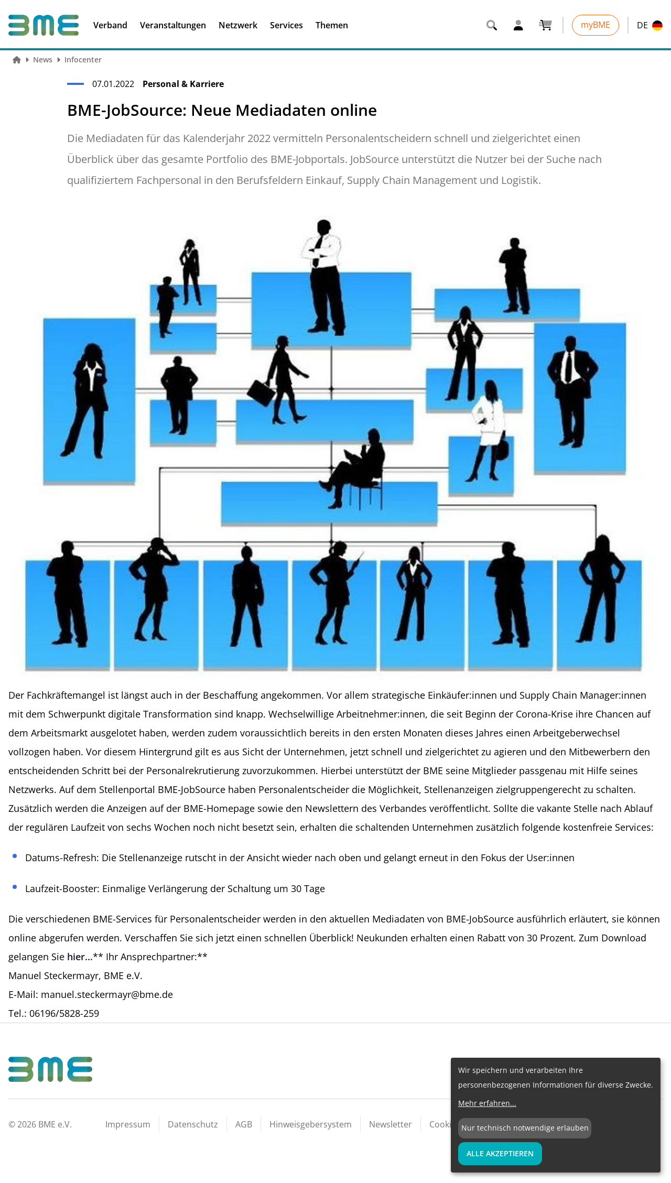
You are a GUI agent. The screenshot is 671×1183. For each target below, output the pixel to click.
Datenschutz (193, 1124)
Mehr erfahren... (487, 1103)
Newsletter (390, 1124)
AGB (243, 1124)
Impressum (127, 1124)
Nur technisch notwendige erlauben (525, 1128)
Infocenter (83, 59)
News (42, 59)
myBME (595, 24)
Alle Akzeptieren (500, 1153)
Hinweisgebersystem (310, 1124)
